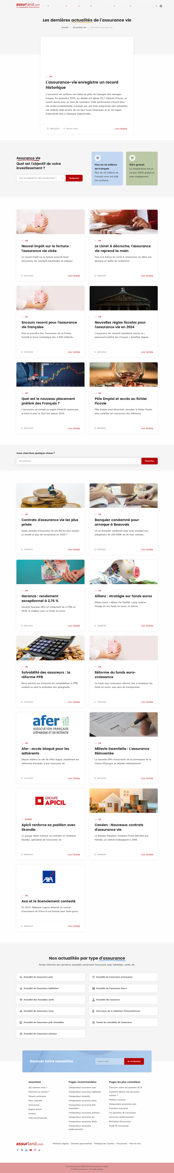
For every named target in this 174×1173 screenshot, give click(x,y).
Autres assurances (145, 5)
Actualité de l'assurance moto (37, 1011)
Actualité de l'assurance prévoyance (112, 977)
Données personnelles (81, 1143)
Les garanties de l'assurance (122, 1112)
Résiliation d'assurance (120, 1121)
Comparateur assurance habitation (85, 1091)
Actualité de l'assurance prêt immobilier (42, 1022)
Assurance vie (79, 27)
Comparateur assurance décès (83, 1121)
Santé (75, 5)
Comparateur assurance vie (81, 1117)
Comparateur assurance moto (82, 1100)
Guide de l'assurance (119, 1125)
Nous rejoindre (35, 1100)
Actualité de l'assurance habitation (39, 988)
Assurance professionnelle (121, 1117)
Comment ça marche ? (39, 1091)
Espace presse (35, 1109)
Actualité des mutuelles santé (37, 1000)
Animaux (124, 5)
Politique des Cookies (104, 1143)
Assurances (34, 1105)
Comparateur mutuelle (79, 1096)
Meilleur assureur (117, 1099)
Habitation (59, 5)
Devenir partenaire (37, 1096)
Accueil (65, 27)
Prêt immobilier (104, 5)
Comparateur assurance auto (82, 1087)
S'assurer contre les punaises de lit (125, 1087)
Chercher (149, 460)
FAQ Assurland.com (38, 1118)
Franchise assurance (118, 1108)
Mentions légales (61, 1143)
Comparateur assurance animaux (84, 1112)
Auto (44, 5)
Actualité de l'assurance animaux (38, 1034)
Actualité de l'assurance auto (36, 977)
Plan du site (135, 1143)
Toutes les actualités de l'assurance (112, 1022)
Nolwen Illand (72, 128)
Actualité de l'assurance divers (109, 988)
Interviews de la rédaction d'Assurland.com (116, 1011)
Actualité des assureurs (106, 1000)
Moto (87, 5)
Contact (32, 1113)
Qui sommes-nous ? (38, 1087)
